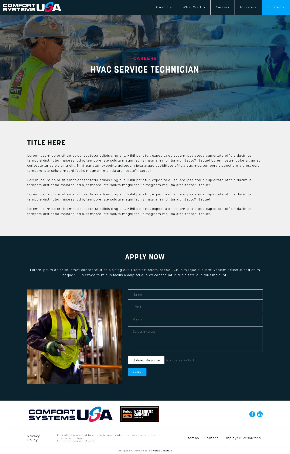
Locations (275, 7)
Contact (211, 438)
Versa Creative (162, 450)
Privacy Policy (33, 438)
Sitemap (192, 438)
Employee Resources (242, 438)
